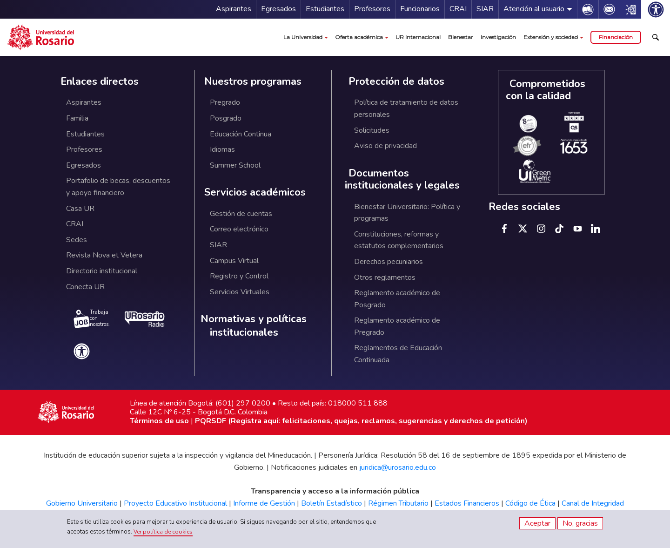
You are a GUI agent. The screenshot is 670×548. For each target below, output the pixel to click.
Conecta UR (85, 287)
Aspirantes (233, 9)
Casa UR (80, 208)
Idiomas (222, 149)
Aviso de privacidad (385, 146)
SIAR (485, 9)
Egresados (278, 9)
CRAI (458, 9)
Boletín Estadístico (331, 503)
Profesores (372, 9)
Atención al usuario (533, 9)
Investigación (498, 37)
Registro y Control (239, 276)
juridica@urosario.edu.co (397, 467)
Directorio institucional (101, 271)
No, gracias (580, 523)
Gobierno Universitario (82, 503)
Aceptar (537, 523)
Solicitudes (371, 130)
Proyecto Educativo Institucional (175, 503)
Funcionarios (420, 9)
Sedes (76, 240)
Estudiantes (325, 9)
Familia (77, 118)
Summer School (235, 165)
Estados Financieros (467, 503)
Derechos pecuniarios (388, 262)
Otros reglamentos (384, 277)
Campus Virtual (234, 261)
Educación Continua (240, 134)
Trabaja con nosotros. (92, 318)
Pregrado (225, 102)
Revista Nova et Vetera (104, 255)
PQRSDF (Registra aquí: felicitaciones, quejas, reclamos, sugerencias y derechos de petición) (361, 421)
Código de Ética (530, 503)
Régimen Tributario (398, 503)
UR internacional (418, 37)
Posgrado (225, 118)
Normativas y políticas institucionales (254, 325)
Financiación (616, 37)
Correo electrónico (239, 229)
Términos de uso (159, 421)
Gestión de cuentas (241, 214)
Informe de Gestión (264, 503)
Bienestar (460, 37)
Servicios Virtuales (239, 292)
